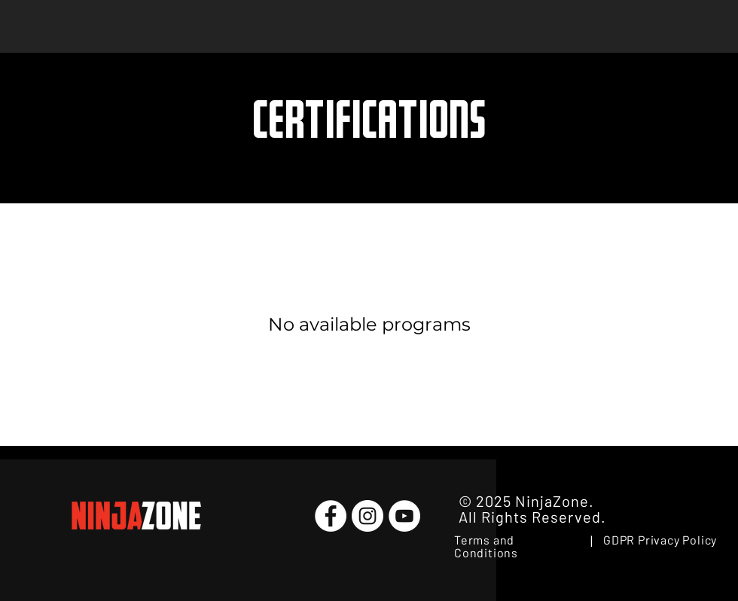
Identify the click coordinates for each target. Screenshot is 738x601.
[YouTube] (404, 516)
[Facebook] (330, 516)
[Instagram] (367, 516)
